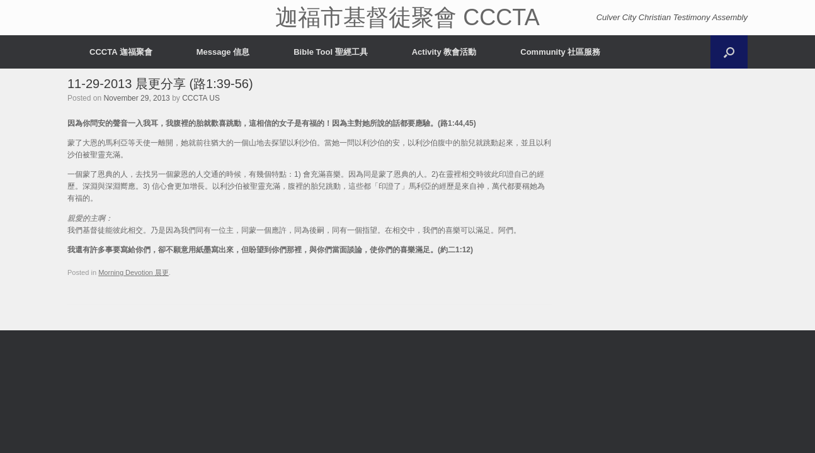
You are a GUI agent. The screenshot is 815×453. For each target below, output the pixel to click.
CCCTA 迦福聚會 (120, 52)
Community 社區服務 (560, 52)
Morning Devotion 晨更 (133, 272)
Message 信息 (223, 52)
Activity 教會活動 (444, 52)
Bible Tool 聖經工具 (330, 52)
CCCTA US (201, 98)
